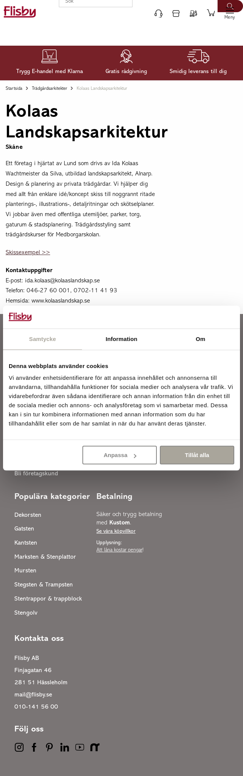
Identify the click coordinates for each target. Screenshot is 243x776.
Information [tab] (121, 339)
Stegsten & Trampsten (43, 585)
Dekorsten (27, 515)
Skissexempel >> (28, 253)
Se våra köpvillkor (116, 531)
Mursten (25, 571)
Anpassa (120, 455)
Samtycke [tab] (42, 339)
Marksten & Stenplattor (45, 557)
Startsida (14, 88)
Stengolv (26, 613)
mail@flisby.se (33, 695)
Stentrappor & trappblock (48, 599)
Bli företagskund (36, 474)
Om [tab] (200, 339)
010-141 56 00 (36, 707)
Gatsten (24, 529)
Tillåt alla (197, 455)
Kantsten (25, 543)
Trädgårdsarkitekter (49, 88)
